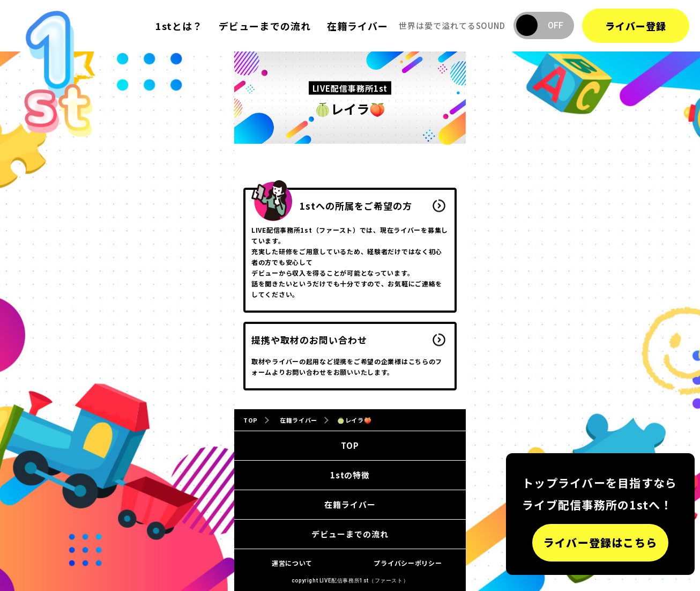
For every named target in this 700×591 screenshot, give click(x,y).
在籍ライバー (357, 26)
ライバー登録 (635, 26)
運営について (292, 562)
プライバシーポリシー (408, 562)
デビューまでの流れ (265, 26)
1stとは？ (179, 26)
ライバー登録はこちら (600, 542)
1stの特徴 (350, 475)
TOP (350, 445)
